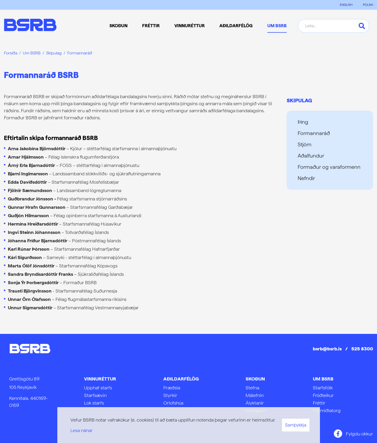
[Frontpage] (30, 26)
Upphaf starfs (98, 387)
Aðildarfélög (181, 379)
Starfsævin (95, 395)
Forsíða (10, 53)
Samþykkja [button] (295, 425)
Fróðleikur (323, 395)
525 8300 (362, 348)
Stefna (252, 387)
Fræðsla (171, 387)
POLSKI (368, 5)
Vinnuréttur (100, 379)
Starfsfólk (323, 387)
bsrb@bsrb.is (327, 348)
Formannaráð (79, 53)
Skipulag (54, 53)
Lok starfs (94, 403)
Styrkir (170, 395)
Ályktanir (255, 403)
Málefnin (255, 395)
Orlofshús (173, 403)
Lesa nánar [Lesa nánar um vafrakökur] (81, 430)
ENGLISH (346, 5)
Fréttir (319, 403)
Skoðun (255, 379)
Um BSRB (32, 53)
